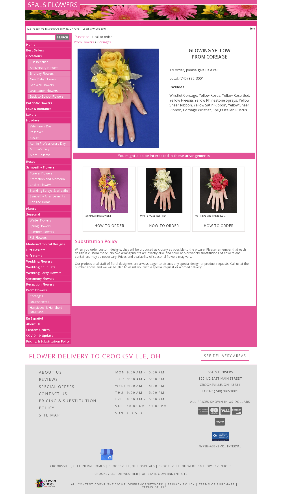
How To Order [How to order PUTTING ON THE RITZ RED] (219, 225)
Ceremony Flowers (40, 278)
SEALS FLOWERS (53, 4)
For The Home (40, 202)
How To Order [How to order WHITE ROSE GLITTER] (164, 225)
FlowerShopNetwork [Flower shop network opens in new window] (143, 484)
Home (30, 44)
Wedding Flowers (39, 261)
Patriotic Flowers (39, 103)
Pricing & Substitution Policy (48, 341)
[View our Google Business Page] (107, 460)
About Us (33, 324)
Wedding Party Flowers (43, 273)
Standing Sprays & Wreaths (49, 190)
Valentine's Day (41, 126)
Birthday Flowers (42, 73)
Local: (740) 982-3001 (186, 78)
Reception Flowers (40, 284)
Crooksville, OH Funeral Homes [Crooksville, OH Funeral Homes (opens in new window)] (77, 466)
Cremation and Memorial (47, 179)
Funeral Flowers (41, 173)
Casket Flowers (41, 185)
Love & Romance (38, 109)
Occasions (34, 56)
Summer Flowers (42, 232)
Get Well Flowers (42, 85)
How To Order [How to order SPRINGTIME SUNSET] (109, 225)
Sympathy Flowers (40, 167)
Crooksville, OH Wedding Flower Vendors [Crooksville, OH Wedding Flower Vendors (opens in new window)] (195, 466)
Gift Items (34, 256)
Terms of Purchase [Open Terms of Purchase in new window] (217, 484)
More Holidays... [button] (41, 155)
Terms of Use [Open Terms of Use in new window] (154, 487)
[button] (220, 436)
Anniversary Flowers (44, 68)
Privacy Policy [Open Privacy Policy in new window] (181, 484)
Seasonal (33, 214)
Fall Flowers (38, 237)
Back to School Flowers (46, 96)
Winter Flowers (40, 220)
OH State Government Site (164, 474)
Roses (30, 161)
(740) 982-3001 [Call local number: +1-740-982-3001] (98, 28)
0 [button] (252, 28)
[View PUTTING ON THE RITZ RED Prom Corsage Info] (218, 190)
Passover (36, 132)
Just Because (39, 62)
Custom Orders (38, 330)
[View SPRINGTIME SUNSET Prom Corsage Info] (109, 190)
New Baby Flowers (43, 79)
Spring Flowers (40, 226)
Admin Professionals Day (48, 143)
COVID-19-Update (39, 335)
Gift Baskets (35, 250)
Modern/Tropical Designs (45, 244)
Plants (31, 208)
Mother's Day (39, 149)
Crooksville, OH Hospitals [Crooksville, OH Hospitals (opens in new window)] (132, 466)
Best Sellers (35, 50)
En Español (34, 318)
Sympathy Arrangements (47, 196)
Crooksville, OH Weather (116, 474)
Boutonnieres (39, 302)
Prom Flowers (36, 290)
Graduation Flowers (44, 91)
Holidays (32, 120)
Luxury (31, 114)
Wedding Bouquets (40, 267)
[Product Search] (40, 37)
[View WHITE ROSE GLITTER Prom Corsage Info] (164, 190)
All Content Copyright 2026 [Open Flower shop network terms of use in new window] (97, 484)
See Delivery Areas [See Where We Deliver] (225, 355)
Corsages (36, 296)
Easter (34, 138)
